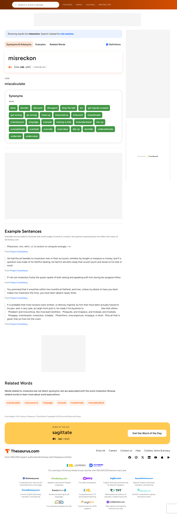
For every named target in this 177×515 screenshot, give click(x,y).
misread (47, 122)
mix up (99, 122)
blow (13, 107)
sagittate (62, 432)
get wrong (16, 115)
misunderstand (84, 122)
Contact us (126, 450)
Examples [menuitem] (40, 44)
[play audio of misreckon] (10, 67)
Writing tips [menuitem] (105, 5)
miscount (78, 115)
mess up (46, 115)
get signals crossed (98, 107)
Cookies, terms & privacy (157, 450)
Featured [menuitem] (67, 5)
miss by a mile (63, 122)
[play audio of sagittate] (54, 439)
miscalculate (13, 402)
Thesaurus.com (7, 5)
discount (37, 107)
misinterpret (17, 122)
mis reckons (67, 33)
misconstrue (61, 115)
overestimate (18, 129)
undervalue (32, 136)
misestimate (94, 115)
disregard (52, 107)
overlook (34, 129)
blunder (24, 107)
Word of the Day (61, 427)
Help (138, 450)
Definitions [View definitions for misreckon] (115, 44)
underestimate (105, 129)
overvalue (62, 129)
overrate (48, 129)
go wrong (32, 115)
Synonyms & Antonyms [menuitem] (18, 44)
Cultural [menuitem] (90, 5)
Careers (113, 450)
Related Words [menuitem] (57, 44)
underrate (16, 136)
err (81, 107)
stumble (88, 129)
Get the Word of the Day (147, 433)
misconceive (31, 402)
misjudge (33, 122)
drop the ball (68, 107)
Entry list (100, 450)
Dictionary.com (170, 4)
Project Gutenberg (18, 251)
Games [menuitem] (79, 5)
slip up (76, 129)
